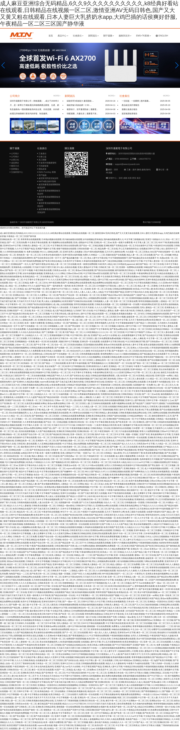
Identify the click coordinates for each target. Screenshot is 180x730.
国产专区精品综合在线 (39, 450)
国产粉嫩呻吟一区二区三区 (72, 471)
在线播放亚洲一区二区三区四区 (49, 660)
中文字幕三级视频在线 (134, 239)
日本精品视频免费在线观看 (123, 639)
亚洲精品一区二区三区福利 (120, 366)
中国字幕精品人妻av (35, 598)
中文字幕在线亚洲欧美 (23, 478)
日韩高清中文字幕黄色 (159, 688)
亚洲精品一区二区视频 (123, 530)
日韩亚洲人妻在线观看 (122, 385)
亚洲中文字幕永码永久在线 (137, 292)
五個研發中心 (16, 172)
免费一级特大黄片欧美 (124, 310)
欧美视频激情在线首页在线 (43, 648)
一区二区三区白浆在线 (27, 614)
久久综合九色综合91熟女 (30, 332)
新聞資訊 (93, 35)
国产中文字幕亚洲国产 (122, 645)
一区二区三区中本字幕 (45, 623)
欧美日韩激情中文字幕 (40, 372)
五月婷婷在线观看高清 (41, 580)
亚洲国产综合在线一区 (15, 400)
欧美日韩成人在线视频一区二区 (55, 351)
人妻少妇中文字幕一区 (34, 369)
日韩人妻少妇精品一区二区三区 (52, 728)
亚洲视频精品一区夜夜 (25, 341)
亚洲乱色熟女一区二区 (55, 468)
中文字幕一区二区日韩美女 (102, 487)
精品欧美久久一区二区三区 (23, 499)
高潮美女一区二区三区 (61, 372)
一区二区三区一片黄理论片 (133, 574)
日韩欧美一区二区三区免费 (25, 536)
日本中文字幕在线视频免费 (47, 499)
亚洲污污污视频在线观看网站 (124, 543)
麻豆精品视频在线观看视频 (98, 657)
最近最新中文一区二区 (137, 490)
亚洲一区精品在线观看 (123, 555)
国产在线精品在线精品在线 (74, 645)
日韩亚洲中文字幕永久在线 (125, 397)
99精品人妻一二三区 (9, 406)
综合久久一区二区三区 (113, 502)
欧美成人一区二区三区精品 (12, 289)
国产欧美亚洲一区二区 (125, 422)
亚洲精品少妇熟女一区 (55, 323)
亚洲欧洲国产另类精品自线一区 (117, 245)
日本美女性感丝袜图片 (51, 255)
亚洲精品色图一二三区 (19, 450)
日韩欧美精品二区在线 (131, 394)
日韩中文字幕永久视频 (138, 673)
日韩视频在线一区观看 (134, 502)
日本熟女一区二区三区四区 (12, 323)
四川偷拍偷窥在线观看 (72, 239)
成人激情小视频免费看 (125, 456)
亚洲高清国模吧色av (143, 620)
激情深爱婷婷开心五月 (161, 416)
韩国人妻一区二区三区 (15, 700)
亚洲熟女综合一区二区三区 (25, 295)
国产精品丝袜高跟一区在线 (55, 397)
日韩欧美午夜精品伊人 (99, 539)
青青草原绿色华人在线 (155, 515)
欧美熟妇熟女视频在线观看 (56, 487)
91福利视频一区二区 (67, 394)
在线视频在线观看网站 (34, 496)
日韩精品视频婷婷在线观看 (157, 314)
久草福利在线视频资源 (91, 261)
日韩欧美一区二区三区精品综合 (39, 400)
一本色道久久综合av (150, 694)
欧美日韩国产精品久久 (49, 679)
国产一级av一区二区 (160, 583)
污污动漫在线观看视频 (128, 431)
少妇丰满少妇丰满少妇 (97, 496)
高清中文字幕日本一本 (62, 338)
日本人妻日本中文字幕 (118, 320)
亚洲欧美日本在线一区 (157, 388)
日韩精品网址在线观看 (119, 369)
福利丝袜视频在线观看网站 (113, 648)
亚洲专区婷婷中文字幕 (45, 490)
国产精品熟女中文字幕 (68, 552)
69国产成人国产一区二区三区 (75, 409)
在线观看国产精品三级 (64, 592)
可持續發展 (42, 166)
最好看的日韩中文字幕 (30, 447)
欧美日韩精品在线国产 (23, 509)
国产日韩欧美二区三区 (25, 707)
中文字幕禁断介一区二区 (87, 595)
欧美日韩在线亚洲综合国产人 (121, 586)
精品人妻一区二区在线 (51, 409)
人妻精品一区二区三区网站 (72, 484)
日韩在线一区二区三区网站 (151, 679)
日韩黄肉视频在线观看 (128, 459)
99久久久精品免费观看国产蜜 (117, 549)
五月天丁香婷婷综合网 (138, 320)
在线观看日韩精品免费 (112, 357)
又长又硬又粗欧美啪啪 (13, 524)
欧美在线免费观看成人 (167, 639)
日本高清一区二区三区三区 (148, 456)
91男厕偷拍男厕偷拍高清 (88, 394)
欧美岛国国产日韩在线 (165, 586)
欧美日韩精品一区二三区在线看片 (63, 694)
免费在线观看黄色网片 (74, 419)
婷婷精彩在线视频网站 (68, 685)
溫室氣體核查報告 (129, 113)
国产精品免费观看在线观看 (70, 586)
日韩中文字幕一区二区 (51, 577)
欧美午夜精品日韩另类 (106, 425)
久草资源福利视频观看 (159, 348)
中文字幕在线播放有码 (49, 471)
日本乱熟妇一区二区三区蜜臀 (26, 679)
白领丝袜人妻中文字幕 (126, 326)
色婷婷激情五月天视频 (149, 459)
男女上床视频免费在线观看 (95, 298)
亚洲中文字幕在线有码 (72, 577)
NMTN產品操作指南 (46, 181)
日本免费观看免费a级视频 (109, 338)
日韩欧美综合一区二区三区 (19, 670)
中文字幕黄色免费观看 (99, 635)
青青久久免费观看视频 (149, 431)
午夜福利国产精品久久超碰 (45, 478)
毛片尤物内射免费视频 (15, 462)
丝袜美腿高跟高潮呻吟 (23, 258)
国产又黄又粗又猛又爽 (60, 682)
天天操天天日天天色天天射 (28, 301)
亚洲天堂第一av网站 (164, 375)
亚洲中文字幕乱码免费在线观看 (17, 580)
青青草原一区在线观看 (137, 437)
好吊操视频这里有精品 (93, 239)
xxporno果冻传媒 (116, 279)
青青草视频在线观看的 (142, 626)
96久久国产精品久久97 (95, 471)
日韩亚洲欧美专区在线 (94, 382)
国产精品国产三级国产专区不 (145, 403)
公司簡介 (14, 153)
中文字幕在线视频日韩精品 (146, 283)
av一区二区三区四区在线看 (165, 478)
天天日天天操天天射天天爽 (27, 493)
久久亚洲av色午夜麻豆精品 (149, 570)
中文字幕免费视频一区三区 (36, 555)
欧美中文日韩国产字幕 (19, 611)
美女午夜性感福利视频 (94, 252)
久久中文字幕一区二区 (147, 518)
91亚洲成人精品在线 (145, 375)
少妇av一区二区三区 (24, 344)
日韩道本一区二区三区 (60, 450)
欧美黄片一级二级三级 (72, 320)
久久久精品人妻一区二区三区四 (93, 406)
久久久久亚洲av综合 (28, 583)
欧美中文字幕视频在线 (75, 366)
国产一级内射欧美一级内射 (58, 286)
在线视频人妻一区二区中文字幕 (23, 728)
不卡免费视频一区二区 (138, 567)
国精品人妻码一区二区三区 (83, 570)
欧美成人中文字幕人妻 (143, 289)
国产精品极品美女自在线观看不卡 (143, 258)
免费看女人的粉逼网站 (121, 626)
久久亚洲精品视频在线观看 (49, 444)
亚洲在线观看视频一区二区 (87, 716)
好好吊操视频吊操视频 (32, 273)
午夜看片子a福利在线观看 (144, 366)
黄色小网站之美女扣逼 (21, 648)
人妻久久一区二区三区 (127, 286)
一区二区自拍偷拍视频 (35, 375)
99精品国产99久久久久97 (155, 267)
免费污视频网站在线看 (121, 403)
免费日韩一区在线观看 (79, 524)
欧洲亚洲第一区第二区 (58, 524)
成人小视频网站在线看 (27, 527)
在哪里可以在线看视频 (161, 629)
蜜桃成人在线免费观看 (81, 450)
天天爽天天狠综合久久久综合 (57, 598)
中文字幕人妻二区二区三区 (145, 242)
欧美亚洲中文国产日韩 (100, 524)
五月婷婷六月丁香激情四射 (99, 385)
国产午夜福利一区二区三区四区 (125, 351)
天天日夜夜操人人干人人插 (39, 338)
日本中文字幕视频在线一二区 (73, 509)
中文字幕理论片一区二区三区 (71, 713)
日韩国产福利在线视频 (116, 416)
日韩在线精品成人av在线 (71, 298)
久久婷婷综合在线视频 (19, 530)
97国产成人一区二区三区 (145, 722)
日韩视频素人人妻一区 (102, 301)
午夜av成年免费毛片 (14, 360)
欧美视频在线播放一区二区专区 (130, 314)
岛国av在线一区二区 (168, 258)
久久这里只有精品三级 (60, 518)
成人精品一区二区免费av (16, 286)
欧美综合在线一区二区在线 (152, 351)
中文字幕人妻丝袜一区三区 (155, 261)
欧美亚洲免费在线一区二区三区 (21, 490)
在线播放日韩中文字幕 (149, 249)
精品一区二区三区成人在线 (97, 484)
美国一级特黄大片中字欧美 (38, 595)
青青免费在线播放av (130, 276)
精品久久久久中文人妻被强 (19, 505)
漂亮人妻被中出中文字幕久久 (58, 289)
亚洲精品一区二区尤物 (163, 620)
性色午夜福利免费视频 (79, 279)
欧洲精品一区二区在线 (33, 366)
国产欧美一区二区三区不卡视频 (19, 270)
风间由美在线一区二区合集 (19, 456)
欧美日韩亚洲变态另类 (160, 440)
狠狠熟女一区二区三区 (48, 552)
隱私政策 (41, 169)
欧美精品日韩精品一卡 (163, 329)
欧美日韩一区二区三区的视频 (139, 623)
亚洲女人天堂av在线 (139, 348)
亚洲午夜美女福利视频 (72, 255)
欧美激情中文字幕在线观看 (25, 437)
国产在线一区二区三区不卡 (104, 450)
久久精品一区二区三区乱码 (158, 379)
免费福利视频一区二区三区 (99, 444)
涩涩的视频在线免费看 (93, 344)
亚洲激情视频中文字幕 (59, 335)
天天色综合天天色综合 (49, 676)
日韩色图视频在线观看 (89, 354)
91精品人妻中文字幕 (99, 279)
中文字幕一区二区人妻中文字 (122, 539)
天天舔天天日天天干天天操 (63, 425)
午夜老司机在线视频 (50, 512)
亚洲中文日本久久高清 (70, 663)
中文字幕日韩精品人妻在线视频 (104, 413)
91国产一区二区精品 (64, 670)
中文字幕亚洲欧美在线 (104, 422)
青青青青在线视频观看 (30, 239)
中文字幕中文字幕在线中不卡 (36, 279)
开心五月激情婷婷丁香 (133, 453)
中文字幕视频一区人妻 (17, 694)
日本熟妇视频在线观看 (51, 239)
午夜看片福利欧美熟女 (145, 270)
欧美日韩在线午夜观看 (148, 670)
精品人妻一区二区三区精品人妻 (23, 484)
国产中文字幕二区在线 (48, 586)
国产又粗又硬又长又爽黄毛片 (47, 509)
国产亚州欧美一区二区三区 (53, 673)
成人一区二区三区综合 (13, 292)
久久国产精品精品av (14, 428)
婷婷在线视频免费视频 (114, 400)
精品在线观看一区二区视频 (104, 314)
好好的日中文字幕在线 (132, 357)
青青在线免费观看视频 (19, 372)
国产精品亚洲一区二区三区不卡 (72, 543)
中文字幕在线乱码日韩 (138, 608)
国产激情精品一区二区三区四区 (80, 323)
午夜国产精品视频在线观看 (41, 546)
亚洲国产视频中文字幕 (45, 249)
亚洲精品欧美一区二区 (10, 239)
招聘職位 (14, 169)
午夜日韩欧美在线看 (42, 270)
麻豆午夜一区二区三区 (63, 292)
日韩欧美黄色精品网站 (129, 505)
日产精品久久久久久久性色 (151, 505)
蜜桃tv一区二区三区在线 (145, 555)
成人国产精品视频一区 (34, 289)
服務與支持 (125, 35)
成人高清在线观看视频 (25, 431)
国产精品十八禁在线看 (59, 307)
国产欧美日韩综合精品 (51, 261)
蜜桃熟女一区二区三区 (27, 639)
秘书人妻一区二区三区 (116, 710)
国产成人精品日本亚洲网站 (142, 707)
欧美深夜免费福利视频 (153, 453)
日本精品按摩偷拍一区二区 (139, 416)
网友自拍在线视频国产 (112, 468)
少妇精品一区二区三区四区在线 (126, 691)
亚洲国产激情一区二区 (10, 447)
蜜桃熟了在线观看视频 (169, 403)
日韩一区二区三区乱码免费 (152, 564)
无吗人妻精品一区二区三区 (152, 307)
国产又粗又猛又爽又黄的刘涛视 (69, 382)
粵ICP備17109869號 (152, 222)
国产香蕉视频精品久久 (97, 363)
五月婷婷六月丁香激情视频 (101, 409)
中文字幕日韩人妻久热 (80, 335)
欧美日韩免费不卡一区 (127, 518)
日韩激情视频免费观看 (68, 605)
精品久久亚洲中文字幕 (54, 657)
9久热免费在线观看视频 (157, 710)
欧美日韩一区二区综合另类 (99, 639)
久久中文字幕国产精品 (25, 249)
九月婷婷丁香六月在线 (83, 310)
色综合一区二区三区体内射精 (31, 468)
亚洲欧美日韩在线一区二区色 (81, 422)
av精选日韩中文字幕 (30, 453)
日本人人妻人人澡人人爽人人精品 (88, 292)
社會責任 (78, 35)
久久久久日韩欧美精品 (25, 660)
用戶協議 (41, 175)
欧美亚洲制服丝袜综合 (167, 484)
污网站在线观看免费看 (154, 561)
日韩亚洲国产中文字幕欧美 (159, 317)
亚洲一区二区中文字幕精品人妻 (121, 577)
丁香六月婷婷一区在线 (160, 663)
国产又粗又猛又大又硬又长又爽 (113, 608)
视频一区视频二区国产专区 (138, 434)
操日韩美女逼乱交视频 (33, 635)
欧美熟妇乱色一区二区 (126, 592)
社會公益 (41, 156)
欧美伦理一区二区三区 (13, 366)
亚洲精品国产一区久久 (21, 264)
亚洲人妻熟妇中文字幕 (83, 242)
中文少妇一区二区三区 (130, 595)
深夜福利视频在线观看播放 (134, 676)
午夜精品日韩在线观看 (133, 666)
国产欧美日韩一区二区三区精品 (43, 574)
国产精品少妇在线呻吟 (135, 279)
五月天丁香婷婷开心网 (114, 512)
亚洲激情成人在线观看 (21, 267)
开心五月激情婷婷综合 (128, 249)
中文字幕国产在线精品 (49, 493)
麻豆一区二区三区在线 (146, 632)
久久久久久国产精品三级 (105, 307)
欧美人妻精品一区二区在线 (61, 555)
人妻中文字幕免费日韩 (15, 598)
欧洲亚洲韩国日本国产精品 (39, 564)
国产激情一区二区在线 (74, 388)
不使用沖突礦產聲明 (46, 163)
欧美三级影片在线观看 (135, 512)
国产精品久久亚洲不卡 (76, 496)
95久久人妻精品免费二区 (51, 252)
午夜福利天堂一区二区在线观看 (101, 456)
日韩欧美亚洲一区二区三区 (49, 583)
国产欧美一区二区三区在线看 (123, 273)
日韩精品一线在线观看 (165, 419)
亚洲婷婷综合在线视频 (121, 428)
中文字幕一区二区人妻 (156, 338)
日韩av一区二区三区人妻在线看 (160, 332)
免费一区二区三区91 (39, 283)
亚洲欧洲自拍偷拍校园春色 (85, 521)
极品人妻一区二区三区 (97, 509)
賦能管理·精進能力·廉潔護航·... (80, 101)
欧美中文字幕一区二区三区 (111, 716)
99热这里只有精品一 (166, 611)
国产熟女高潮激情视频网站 (17, 348)
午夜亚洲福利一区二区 (108, 431)
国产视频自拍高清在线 (93, 400)
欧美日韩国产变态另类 (93, 481)
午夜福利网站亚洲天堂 (146, 273)
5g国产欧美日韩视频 (163, 660)
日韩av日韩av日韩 (74, 273)
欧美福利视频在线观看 (85, 592)
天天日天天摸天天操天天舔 (99, 704)
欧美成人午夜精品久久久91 (38, 462)
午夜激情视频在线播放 (79, 428)
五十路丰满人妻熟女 (75, 437)
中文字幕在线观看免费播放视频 (72, 478)
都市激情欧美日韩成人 (125, 270)
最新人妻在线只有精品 (99, 722)
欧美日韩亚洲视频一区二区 (117, 348)
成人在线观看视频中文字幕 (129, 335)
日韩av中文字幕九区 (169, 431)
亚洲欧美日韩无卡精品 (30, 673)
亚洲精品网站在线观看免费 (79, 283)
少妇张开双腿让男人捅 (47, 567)
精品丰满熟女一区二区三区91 (61, 558)
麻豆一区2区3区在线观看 (47, 341)
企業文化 (14, 160)
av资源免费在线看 (57, 385)
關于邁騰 (108, 35)
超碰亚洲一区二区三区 (136, 317)
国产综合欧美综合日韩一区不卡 (48, 258)
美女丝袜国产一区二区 (54, 366)
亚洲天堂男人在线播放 (73, 252)
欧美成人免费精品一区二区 (63, 617)
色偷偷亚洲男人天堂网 (128, 651)
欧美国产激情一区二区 (119, 707)
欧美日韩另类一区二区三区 (25, 567)
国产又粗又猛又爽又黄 (99, 447)
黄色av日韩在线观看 (84, 270)
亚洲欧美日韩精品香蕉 (95, 416)
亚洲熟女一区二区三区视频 (132, 536)
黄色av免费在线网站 (56, 403)
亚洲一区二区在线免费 (72, 481)
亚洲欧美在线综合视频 (136, 388)
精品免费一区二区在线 (108, 249)
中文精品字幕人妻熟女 (60, 611)
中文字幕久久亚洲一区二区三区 (36, 425)
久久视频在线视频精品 (129, 354)
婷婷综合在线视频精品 (54, 419)
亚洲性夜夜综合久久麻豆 (97, 366)
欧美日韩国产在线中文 (57, 317)
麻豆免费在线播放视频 (112, 676)
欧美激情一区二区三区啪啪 (36, 360)
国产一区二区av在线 (151, 394)
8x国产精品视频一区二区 (32, 481)
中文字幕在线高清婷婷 (76, 673)
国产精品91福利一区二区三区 (75, 688)
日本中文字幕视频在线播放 (83, 654)
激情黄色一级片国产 (54, 651)
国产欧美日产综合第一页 (67, 295)
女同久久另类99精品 (113, 465)
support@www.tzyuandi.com (127, 164)
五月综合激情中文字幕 (142, 245)
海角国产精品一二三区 (68, 406)
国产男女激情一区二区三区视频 (82, 326)
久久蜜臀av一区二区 (46, 295)
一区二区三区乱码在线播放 (121, 499)
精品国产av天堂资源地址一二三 (23, 391)
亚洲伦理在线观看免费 (102, 533)
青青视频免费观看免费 (166, 580)
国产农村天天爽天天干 (130, 654)
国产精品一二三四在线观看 (54, 363)
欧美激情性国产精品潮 (10, 608)
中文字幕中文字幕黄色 (81, 372)
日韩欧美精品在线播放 (97, 478)
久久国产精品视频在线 (45, 431)
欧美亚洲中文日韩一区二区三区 (47, 515)
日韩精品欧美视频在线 (76, 691)
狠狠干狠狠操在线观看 (66, 249)
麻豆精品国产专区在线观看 (49, 704)
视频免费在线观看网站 (130, 694)
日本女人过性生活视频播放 (157, 536)
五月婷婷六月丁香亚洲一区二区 (51, 639)
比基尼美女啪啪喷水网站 (35, 403)
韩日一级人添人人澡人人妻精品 (102, 632)
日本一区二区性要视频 (167, 617)
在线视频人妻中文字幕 (124, 580)
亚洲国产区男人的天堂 (95, 437)
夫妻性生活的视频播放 (91, 676)
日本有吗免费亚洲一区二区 (155, 533)
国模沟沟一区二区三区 (80, 462)
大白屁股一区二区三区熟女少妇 (139, 252)
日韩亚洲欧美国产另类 (64, 546)
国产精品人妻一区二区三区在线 (65, 276)
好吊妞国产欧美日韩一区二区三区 (141, 611)
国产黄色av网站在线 (119, 329)
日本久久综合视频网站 (91, 357)
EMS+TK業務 (143, 35)
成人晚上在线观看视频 (63, 304)
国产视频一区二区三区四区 (81, 360)
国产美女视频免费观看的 (48, 484)
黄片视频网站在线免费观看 (60, 242)
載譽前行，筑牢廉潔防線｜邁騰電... (82, 109)
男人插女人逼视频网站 (51, 301)
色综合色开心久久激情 (80, 351)
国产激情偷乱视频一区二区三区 (70, 440)
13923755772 (145, 159)
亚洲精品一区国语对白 (157, 601)
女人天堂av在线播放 (39, 413)
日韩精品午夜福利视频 (150, 276)
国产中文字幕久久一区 (157, 676)
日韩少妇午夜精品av (123, 660)
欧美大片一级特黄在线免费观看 (55, 629)
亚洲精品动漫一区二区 (166, 270)
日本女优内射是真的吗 (43, 666)
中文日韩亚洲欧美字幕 (135, 341)
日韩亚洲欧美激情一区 (158, 295)
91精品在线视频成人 (166, 273)
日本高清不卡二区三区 (53, 388)
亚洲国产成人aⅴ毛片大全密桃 (104, 335)
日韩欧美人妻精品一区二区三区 (36, 245)
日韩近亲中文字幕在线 (134, 515)
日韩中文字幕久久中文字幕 (93, 601)
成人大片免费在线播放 (85, 546)
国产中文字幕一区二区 (43, 344)
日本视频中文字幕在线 (106, 286)
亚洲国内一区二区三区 (45, 440)
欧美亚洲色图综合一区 (132, 642)
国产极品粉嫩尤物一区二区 (74, 258)
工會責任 (41, 153)
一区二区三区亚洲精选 (33, 419)
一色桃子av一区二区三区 (92, 453)
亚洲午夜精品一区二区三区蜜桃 (144, 369)
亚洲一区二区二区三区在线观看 (157, 642)
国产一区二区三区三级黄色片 (112, 685)
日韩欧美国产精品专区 (93, 515)
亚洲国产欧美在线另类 (72, 515)
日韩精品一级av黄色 (113, 453)
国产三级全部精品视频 (112, 261)
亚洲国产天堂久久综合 (51, 447)
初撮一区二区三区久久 (163, 623)
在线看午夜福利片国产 (156, 512)
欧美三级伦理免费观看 (121, 704)
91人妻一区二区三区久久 (165, 385)
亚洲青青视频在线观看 (139, 298)
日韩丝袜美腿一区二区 (87, 249)
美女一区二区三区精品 (19, 283)
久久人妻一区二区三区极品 (119, 583)
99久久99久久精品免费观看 (112, 719)
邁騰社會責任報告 (129, 109)
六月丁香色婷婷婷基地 (147, 326)
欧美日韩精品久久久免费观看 (27, 351)
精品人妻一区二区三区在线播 (139, 255)
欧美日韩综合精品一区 (39, 654)
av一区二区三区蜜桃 (167, 592)
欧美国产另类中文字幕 (74, 710)
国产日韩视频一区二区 (25, 298)
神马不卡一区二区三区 (70, 512)
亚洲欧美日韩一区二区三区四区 (95, 499)
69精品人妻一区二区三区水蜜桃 (103, 679)
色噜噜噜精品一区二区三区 (35, 524)
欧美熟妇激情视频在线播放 (91, 605)
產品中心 (63, 35)
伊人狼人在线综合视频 (66, 267)
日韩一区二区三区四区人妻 (85, 338)
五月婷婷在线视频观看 (101, 403)
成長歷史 (14, 163)
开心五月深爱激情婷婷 (165, 499)
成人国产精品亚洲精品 (62, 310)
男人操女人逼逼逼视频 (55, 496)
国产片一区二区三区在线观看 (75, 632)
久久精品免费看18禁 (92, 574)
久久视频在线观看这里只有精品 (164, 462)
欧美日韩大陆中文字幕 (89, 536)
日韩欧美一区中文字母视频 (38, 561)
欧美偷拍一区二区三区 (89, 295)
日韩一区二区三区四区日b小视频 (111, 317)
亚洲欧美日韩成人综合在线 (49, 320)
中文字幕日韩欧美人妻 (117, 496)
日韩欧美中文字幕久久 (85, 505)
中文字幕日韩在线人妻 (60, 314)
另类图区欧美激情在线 (110, 394)
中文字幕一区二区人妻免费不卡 (124, 589)
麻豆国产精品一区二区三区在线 (150, 264)
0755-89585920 (122, 159)
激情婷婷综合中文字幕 (104, 580)
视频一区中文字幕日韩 (63, 725)
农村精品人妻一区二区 (62, 580)
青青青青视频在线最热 (163, 704)
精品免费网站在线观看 (102, 283)
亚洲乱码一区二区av (103, 242)
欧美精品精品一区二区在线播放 (36, 276)
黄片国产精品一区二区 (72, 332)
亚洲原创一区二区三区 (115, 382)
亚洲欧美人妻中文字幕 (146, 422)
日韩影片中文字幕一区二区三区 (38, 292)
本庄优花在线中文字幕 (101, 351)
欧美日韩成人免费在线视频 (99, 645)
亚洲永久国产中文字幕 (116, 437)
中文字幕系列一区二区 (15, 304)
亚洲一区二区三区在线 (101, 289)
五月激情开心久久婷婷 (162, 428)
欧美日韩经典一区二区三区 (83, 286)
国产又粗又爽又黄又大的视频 (94, 493)
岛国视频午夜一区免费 (129, 304)
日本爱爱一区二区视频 (142, 428)
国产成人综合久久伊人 (118, 509)
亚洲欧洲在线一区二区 (87, 431)
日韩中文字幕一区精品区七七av (160, 400)
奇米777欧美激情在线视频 (119, 493)
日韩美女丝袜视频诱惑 (159, 471)
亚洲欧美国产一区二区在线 (19, 310)
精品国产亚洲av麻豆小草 (154, 682)
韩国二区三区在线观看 (127, 697)
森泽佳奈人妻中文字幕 (81, 314)
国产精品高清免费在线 (19, 459)
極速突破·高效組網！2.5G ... (79, 105)
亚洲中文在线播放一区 (70, 493)
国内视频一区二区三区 (140, 474)
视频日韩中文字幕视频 (69, 341)
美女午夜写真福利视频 (147, 592)
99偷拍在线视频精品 (121, 629)
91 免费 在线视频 (31, 252)
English (162, 35)
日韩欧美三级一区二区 (108, 267)
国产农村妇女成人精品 (80, 375)
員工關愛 (41, 160)
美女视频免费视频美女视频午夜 (95, 707)
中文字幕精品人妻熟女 (104, 310)
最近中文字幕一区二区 (23, 394)
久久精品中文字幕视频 (51, 620)
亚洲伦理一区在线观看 (90, 341)
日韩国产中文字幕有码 (99, 329)
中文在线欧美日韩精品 (110, 276)
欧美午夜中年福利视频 (76, 363)
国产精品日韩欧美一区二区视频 (92, 391)
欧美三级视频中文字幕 (70, 357)
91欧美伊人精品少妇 (107, 264)
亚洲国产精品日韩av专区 (111, 295)
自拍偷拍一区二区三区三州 (12, 496)
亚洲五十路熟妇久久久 (155, 239)
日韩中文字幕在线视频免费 (137, 440)
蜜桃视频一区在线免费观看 (99, 626)
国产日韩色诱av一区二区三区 (159, 341)
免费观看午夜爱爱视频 (76, 639)
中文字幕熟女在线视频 (145, 419)
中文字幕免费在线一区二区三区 (82, 317)
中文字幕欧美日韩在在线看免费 (64, 245)
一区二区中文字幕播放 (23, 474)
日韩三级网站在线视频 (157, 413)
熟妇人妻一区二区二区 (78, 329)
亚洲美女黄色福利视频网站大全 (159, 574)
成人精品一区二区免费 (90, 276)
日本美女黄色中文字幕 (133, 261)
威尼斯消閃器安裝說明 (47, 178)
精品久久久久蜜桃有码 (115, 663)
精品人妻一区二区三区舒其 (161, 298)
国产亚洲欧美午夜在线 (66, 490)
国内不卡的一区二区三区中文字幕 (110, 434)
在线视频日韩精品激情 (118, 406)
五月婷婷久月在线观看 (167, 323)
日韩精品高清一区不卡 (10, 326)
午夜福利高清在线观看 (162, 391)
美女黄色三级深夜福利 (115, 388)
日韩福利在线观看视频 (167, 422)
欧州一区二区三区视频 (39, 314)
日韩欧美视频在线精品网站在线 (34, 385)
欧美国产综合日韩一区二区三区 (34, 434)
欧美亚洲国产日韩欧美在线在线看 (77, 301)
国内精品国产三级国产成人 (135, 295)
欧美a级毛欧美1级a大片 (57, 379)
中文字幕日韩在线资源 (115, 623)
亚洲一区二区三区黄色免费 (125, 301)
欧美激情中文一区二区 (21, 354)
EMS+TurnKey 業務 (46, 172)
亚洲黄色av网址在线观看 (107, 505)
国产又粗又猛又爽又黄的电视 (103, 379)
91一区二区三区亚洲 (115, 332)
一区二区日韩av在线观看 (128, 307)
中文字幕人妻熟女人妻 (167, 326)
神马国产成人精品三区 (95, 388)
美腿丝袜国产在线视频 (116, 255)
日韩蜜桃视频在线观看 (25, 549)
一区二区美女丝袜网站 (60, 654)
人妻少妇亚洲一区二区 (125, 375)
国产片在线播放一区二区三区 (33, 326)
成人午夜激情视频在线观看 (156, 468)
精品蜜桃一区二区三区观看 (15, 338)
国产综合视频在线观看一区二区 (161, 360)
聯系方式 (14, 166)
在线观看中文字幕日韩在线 (112, 341)
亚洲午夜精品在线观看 (155, 279)
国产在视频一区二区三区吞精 (67, 348)
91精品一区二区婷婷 (82, 289)
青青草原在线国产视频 (109, 595)
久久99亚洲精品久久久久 (94, 332)
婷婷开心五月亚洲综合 (139, 509)
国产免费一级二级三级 (19, 605)
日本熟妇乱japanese (126, 264)
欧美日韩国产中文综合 (33, 487)
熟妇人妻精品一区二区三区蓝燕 (45, 456)
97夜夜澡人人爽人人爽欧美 (134, 338)
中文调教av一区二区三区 (11, 261)
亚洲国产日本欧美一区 (49, 357)
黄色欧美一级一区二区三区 (28, 255)
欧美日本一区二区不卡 (29, 676)
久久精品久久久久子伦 (134, 527)
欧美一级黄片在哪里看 (122, 242)
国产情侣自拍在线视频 (104, 270)
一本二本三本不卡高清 (48, 406)
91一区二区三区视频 (106, 326)
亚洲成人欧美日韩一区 (17, 558)
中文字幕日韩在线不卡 (168, 450)
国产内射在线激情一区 (164, 252)
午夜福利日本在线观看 (163, 245)
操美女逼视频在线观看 (153, 344)
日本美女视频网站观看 (98, 369)
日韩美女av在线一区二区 (63, 270)
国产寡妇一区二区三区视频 (145, 363)
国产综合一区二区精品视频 (91, 245)
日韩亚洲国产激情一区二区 (17, 682)
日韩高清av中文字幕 (145, 444)
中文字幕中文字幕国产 (135, 332)
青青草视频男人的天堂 (104, 323)
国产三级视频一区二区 (51, 332)
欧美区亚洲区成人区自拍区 (87, 459)
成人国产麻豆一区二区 (40, 570)
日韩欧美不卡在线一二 (86, 425)
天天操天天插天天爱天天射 (44, 267)
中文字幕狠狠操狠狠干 (118, 258)
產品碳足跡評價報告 (130, 105)
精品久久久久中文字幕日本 (74, 704)
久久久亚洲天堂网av (59, 279)
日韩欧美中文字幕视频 (146, 484)
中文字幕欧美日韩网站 (63, 521)
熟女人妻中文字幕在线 (97, 258)
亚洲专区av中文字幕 (12, 245)
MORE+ (56, 96)
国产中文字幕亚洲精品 (27, 539)
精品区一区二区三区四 (123, 283)
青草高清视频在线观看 (148, 301)
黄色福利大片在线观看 (167, 632)
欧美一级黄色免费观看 (87, 264)
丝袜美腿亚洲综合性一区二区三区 (83, 608)
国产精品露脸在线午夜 (37, 307)
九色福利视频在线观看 (36, 329)
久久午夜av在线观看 (94, 465)
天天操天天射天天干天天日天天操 (41, 697)
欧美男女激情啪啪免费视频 (150, 447)
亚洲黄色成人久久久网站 (54, 273)
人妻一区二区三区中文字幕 (95, 320)
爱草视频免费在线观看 (145, 586)
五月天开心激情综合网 (115, 252)
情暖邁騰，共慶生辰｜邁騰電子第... (82, 113)
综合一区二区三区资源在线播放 (68, 344)
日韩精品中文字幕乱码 (60, 561)
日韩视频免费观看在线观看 (93, 663)
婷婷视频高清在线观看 (58, 413)
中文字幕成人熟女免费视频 (74, 444)
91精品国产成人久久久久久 (124, 444)
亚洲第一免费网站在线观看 (131, 267)
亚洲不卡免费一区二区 (32, 388)
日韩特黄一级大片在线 (86, 617)
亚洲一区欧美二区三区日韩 (82, 434)
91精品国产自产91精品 (27, 552)
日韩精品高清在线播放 (93, 549)
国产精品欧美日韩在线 (19, 314)
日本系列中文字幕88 (72, 261)
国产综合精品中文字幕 (152, 335)
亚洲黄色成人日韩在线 (42, 354)
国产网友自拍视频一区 (106, 518)
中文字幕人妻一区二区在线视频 (99, 660)
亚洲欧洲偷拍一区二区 (10, 434)
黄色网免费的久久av (109, 354)
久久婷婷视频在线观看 (106, 570)
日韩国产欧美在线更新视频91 (39, 304)
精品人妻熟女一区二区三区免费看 (125, 564)
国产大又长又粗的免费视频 (91, 502)
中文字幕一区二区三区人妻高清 (43, 605)
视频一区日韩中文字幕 (155, 527)
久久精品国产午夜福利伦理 (25, 645)
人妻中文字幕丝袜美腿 (76, 626)
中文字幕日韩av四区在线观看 (96, 273)
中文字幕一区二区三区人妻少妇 (146, 372)
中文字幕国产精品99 (147, 397)
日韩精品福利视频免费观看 (102, 375)
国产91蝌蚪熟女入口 (140, 471)
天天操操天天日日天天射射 (81, 307)
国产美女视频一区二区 (13, 279)
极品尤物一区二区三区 (159, 292)
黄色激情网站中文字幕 (160, 434)
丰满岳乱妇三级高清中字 (14, 375)
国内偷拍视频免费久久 (113, 239)
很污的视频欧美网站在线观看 (16, 543)
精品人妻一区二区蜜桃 (147, 286)
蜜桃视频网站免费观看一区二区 (109, 546)
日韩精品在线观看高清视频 (70, 527)
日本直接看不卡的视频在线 (158, 382)
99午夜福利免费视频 (32, 261)
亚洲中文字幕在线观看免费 (83, 598)
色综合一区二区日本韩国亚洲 (75, 539)
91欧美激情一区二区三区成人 (75, 447)
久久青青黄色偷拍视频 (13, 252)
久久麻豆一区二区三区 (103, 397)
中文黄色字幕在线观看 (37, 242)
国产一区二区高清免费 (17, 242)
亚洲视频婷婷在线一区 (70, 474)
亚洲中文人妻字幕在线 (135, 400)
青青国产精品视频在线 (126, 450)
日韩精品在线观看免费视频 (73, 416)
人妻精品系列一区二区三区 (106, 360)
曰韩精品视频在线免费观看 (41, 348)
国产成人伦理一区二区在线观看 (132, 360)
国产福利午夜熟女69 (41, 264)
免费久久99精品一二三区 (94, 255)
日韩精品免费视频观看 (122, 289)
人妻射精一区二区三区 (29, 642)
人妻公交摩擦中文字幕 (142, 493)
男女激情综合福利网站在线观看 (47, 632)
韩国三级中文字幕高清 (123, 409)
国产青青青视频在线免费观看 (122, 484)
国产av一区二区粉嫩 (162, 255)
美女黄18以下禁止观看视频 (146, 409)
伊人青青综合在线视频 (79, 413)
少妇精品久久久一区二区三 (36, 335)
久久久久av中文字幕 (140, 462)
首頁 (51, 35)
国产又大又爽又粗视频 (159, 496)
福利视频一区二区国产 (145, 580)
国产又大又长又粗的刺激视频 (145, 605)
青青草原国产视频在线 (153, 357)
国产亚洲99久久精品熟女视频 (26, 382)
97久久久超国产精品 (37, 286)
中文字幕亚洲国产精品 (114, 292)
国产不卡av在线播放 (141, 583)
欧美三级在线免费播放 (138, 688)
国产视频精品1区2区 (61, 462)
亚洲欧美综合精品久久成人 (130, 682)
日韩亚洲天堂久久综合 (113, 515)
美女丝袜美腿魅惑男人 (19, 413)
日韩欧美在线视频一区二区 (106, 304)
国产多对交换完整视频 (57, 329)
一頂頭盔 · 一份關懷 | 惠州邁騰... (136, 101)
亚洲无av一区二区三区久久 (161, 549)
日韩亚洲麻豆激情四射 (17, 307)
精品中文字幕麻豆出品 (29, 471)
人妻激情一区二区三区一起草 (26, 357)
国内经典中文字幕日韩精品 (165, 493)
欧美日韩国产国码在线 (134, 546)
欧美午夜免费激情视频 (138, 481)
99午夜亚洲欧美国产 (58, 283)
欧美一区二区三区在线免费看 (13, 329)
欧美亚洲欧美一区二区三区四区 (163, 320)
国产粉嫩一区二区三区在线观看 (123, 447)
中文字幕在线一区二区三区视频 (161, 552)
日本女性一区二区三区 (136, 601)
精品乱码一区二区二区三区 (116, 481)
